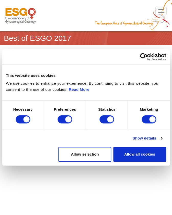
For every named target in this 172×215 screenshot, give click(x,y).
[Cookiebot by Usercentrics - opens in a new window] (143, 57)
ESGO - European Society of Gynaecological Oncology (20, 15)
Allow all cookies (139, 154)
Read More (79, 89)
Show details (144, 138)
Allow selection (85, 154)
